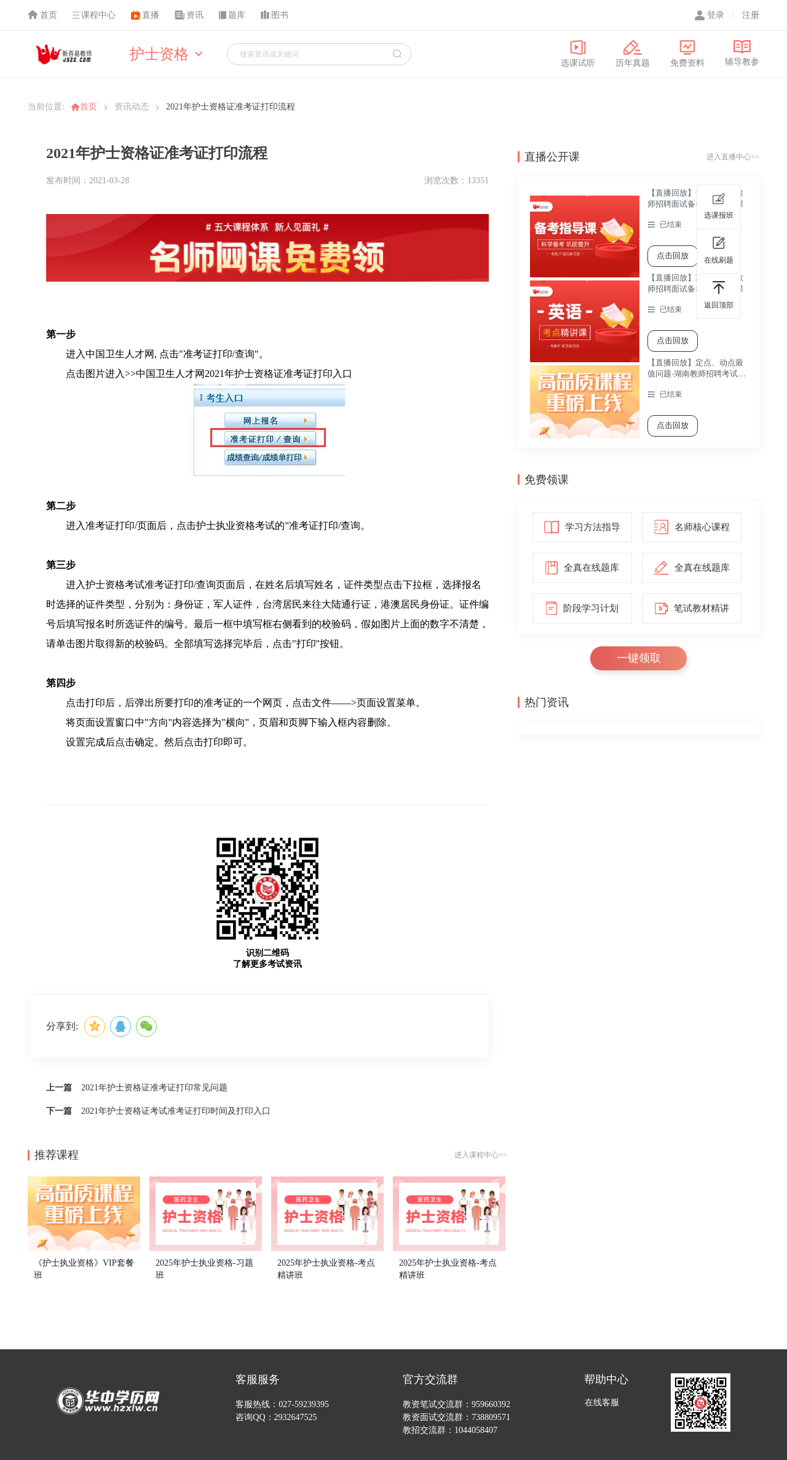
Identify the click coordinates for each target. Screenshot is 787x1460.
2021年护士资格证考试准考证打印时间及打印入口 (176, 1111)
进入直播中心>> (732, 157)
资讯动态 (131, 106)
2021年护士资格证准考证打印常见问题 (154, 1087)
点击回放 (673, 255)
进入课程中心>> (480, 1155)
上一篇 (59, 1087)
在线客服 (602, 1402)
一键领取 (639, 658)
